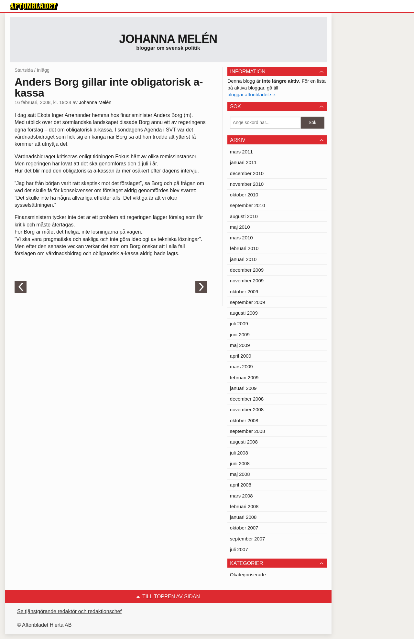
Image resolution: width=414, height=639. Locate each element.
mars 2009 (241, 366)
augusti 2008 (244, 442)
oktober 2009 (244, 291)
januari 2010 (243, 259)
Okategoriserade (248, 574)
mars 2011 (241, 151)
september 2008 (247, 431)
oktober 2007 (244, 527)
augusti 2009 (244, 313)
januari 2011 (243, 162)
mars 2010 (241, 237)
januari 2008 (243, 517)
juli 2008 (239, 453)
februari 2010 (244, 248)
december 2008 (247, 399)
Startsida (24, 70)
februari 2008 (244, 506)
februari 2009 (244, 377)
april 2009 (240, 356)
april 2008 (240, 484)
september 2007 (247, 538)
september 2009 (247, 302)
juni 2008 (240, 463)
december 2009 (247, 270)
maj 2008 (240, 474)
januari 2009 (243, 388)
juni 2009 (240, 334)
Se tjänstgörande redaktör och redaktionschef (69, 611)
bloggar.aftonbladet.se (251, 94)
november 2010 (247, 184)
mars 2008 (241, 495)
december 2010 (247, 173)
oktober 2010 (244, 194)
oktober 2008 (244, 420)
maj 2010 (240, 227)
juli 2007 (239, 549)
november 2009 (247, 280)
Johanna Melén (168, 39)
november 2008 (247, 409)
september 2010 (247, 205)
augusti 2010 (244, 216)
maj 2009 (240, 345)
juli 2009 (239, 323)
